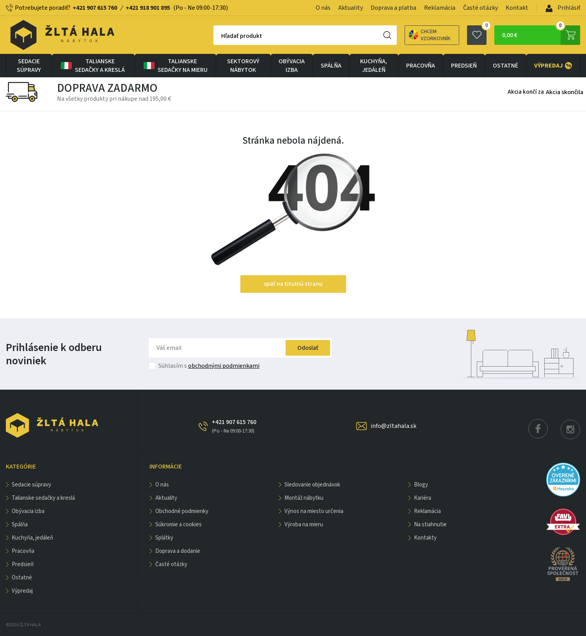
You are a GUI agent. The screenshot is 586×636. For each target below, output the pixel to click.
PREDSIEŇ (464, 65)
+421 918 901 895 (148, 8)
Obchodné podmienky (181, 511)
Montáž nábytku (303, 498)
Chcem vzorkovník (430, 35)
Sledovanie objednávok (312, 485)
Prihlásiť (562, 8)
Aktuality (350, 8)
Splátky (164, 538)
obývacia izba (292, 65)
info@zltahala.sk (393, 426)
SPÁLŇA (331, 65)
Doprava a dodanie (177, 551)
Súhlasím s (208, 366)
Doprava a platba (393, 8)
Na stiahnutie (430, 524)
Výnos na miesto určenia (313, 511)
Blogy (421, 485)
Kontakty (425, 538)
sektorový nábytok (243, 65)
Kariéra (422, 498)
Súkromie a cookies (178, 524)
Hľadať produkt (241, 36)
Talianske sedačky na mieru (175, 65)
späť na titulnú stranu (293, 284)
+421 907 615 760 (95, 8)
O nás (323, 8)
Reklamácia (439, 8)
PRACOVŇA (420, 65)
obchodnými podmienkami (223, 366)
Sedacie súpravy (29, 65)
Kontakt (517, 8)
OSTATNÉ (505, 65)
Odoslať (307, 348)
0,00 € (541, 35)
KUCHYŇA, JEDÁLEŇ (373, 65)
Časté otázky (480, 8)
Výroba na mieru (303, 524)
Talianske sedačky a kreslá (92, 65)
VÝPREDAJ (553, 65)
